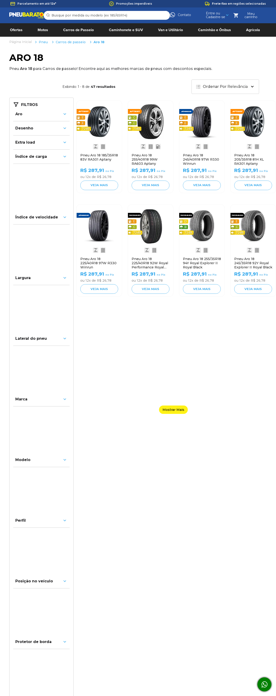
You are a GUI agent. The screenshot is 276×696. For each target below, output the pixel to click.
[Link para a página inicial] (21, 5)
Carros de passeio (71, 5)
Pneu (43, 5)
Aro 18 (99, 5)
